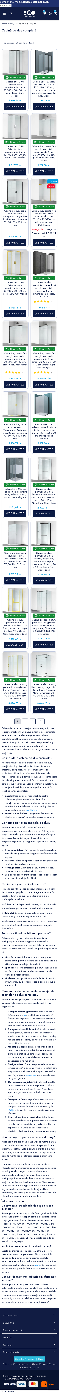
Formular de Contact (29, 1367)
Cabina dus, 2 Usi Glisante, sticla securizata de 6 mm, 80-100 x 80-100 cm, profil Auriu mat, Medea (15, 288)
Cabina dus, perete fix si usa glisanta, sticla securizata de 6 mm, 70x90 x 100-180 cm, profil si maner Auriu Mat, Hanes (44, 217)
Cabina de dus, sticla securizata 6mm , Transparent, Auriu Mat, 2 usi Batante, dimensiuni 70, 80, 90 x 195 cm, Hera (15, 431)
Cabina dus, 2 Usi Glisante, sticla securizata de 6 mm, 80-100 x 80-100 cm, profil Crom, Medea (15, 152)
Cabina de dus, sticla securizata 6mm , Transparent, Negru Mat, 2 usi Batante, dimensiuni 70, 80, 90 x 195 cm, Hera (15, 217)
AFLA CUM (5, 5)
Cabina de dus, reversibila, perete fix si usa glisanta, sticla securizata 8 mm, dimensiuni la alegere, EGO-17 (44, 289)
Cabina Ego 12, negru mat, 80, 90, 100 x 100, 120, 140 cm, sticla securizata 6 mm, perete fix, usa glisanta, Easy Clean (44, 88)
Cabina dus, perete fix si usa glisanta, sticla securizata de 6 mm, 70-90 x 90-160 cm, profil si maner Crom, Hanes (44, 153)
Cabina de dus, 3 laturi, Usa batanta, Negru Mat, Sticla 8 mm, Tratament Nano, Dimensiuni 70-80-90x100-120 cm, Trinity (43, 691)
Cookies (52, 1364)
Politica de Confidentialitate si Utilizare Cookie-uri (25, 1364)
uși (25, 1015)
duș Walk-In (31, 810)
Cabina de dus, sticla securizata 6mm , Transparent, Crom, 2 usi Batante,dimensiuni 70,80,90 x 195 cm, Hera (15, 560)
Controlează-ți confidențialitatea (29, 1359)
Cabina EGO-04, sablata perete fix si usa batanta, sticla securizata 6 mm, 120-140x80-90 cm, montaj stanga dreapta (44, 431)
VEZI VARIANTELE (15, 106)
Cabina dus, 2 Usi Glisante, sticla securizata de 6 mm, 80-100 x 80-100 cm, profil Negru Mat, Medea (15, 88)
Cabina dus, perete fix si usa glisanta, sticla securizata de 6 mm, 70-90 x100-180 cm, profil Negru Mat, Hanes (15, 359)
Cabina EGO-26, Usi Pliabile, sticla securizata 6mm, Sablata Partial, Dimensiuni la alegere (15, 493)
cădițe (11, 1110)
